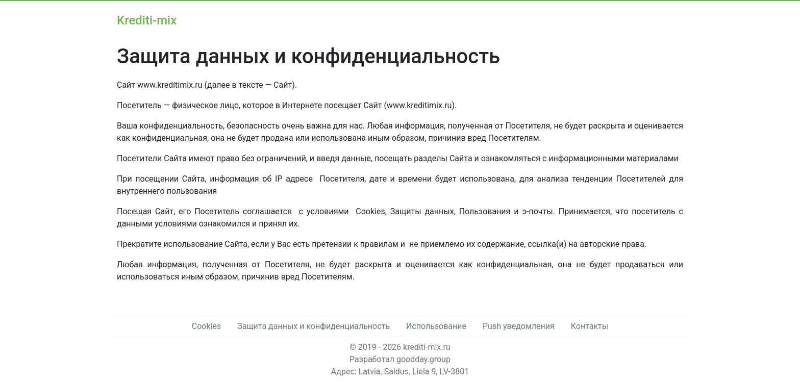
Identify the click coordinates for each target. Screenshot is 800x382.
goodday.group (423, 359)
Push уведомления (519, 326)
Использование (436, 326)
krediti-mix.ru (427, 347)
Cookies (206, 326)
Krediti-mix (147, 20)
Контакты (589, 326)
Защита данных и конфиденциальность (313, 326)
